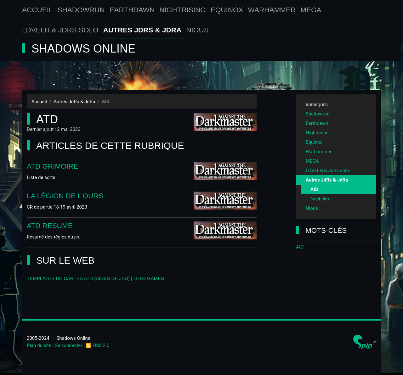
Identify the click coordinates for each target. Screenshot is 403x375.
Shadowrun (81, 10)
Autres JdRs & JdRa (142, 30)
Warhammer (272, 10)
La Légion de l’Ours (65, 196)
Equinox (227, 10)
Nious (197, 30)
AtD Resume (50, 226)
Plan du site (39, 345)
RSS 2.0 (98, 345)
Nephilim (319, 199)
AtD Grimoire (52, 166)
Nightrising (182, 10)
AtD (314, 189)
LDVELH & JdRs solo (60, 30)
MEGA (310, 10)
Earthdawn (132, 10)
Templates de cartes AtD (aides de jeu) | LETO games (95, 278)
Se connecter (68, 345)
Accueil (37, 10)
